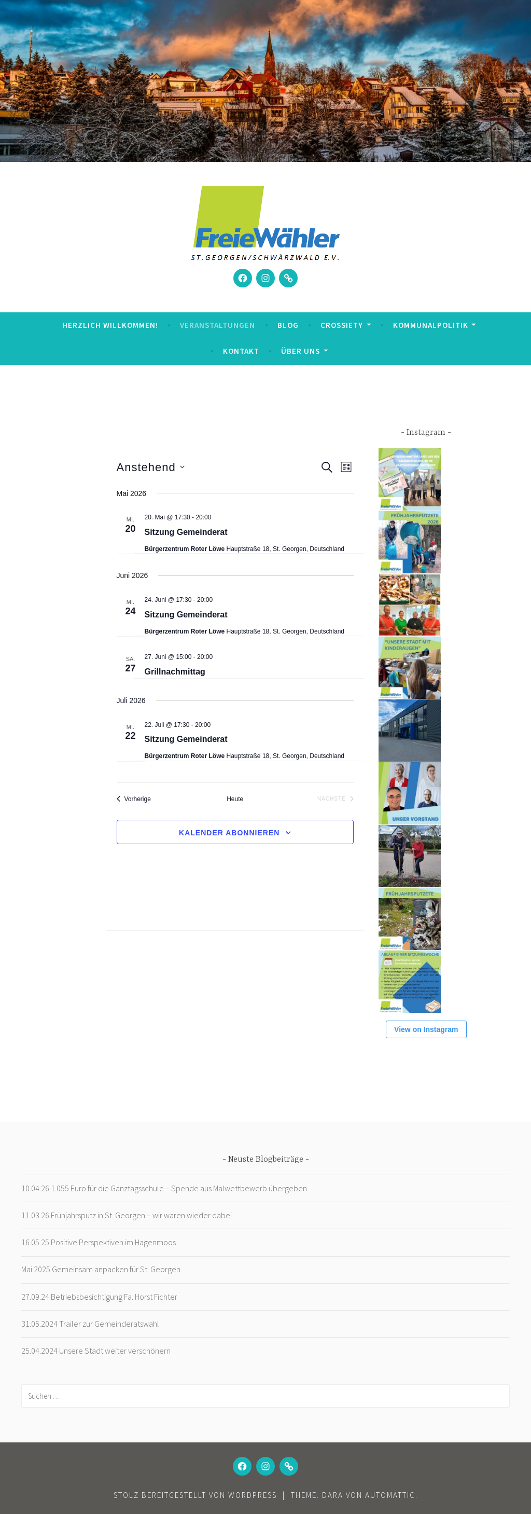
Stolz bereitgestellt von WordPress (195, 1495)
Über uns (300, 351)
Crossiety (341, 325)
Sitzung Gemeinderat (186, 532)
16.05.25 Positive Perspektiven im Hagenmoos (98, 1242)
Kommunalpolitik (430, 325)
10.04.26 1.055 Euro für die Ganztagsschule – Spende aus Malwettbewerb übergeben (164, 1188)
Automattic (390, 1495)
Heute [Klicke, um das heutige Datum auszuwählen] (235, 799)
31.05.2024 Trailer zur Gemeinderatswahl (90, 1323)
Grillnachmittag (175, 671)
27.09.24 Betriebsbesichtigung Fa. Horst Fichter (99, 1296)
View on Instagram (426, 1029)
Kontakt (241, 351)
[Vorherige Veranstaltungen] (134, 799)
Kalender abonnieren (229, 833)
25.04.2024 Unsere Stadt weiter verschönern (96, 1350)
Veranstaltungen (217, 325)
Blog (288, 325)
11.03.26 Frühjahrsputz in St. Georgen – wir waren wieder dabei (126, 1215)
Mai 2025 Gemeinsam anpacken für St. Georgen (100, 1269)
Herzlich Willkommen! (110, 325)
